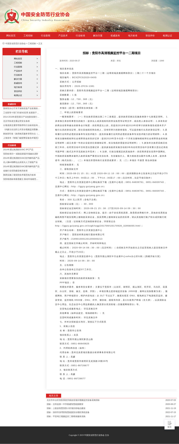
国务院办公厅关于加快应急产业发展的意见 (21, 108)
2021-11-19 (170, 408)
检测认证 (167, 35)
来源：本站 (116, 61)
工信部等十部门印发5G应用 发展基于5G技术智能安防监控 (21, 112)
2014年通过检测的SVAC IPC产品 (18, 149)
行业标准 (80, 35)
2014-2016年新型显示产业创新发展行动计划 (21, 117)
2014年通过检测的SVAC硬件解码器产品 (21, 166)
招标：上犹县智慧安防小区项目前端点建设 (66, 408)
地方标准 (132, 35)
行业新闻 (45, 35)
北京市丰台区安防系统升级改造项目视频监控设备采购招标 (73, 400)
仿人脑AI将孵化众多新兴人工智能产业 (20, 162)
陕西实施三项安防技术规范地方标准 (19, 175)
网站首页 (11, 35)
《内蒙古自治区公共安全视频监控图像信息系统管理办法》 (21, 129)
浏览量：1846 (157, 61)
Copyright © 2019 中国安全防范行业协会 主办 (89, 435)
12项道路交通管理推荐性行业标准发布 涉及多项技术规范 (21, 125)
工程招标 (28, 35)
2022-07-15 (170, 412)
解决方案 (97, 35)
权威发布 (115, 35)
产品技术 (63, 35)
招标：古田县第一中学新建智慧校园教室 (65, 404)
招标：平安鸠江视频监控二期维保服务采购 (66, 416)
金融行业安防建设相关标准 (15, 170)
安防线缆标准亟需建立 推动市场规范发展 (21, 179)
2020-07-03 (170, 400)
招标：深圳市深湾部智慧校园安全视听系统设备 (68, 412)
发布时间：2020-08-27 (70, 61)
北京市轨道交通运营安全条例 (16, 121)
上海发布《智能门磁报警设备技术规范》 (21, 138)
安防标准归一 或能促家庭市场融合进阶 (20, 154)
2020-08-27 (170, 404)
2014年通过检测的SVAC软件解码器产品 (21, 158)
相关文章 (53, 395)
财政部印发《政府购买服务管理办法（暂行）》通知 (21, 134)
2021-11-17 (170, 416)
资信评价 (150, 35)
